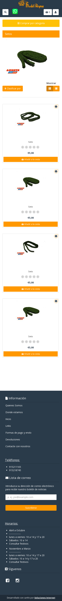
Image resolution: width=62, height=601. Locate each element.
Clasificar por (13, 88)
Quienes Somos (13, 405)
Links (8, 425)
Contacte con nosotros (17, 446)
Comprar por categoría (31, 23)
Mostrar (51, 83)
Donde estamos (14, 412)
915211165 (15, 466)
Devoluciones (12, 439)
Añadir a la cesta (30, 159)
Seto (30, 141)
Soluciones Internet (44, 597)
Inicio (8, 419)
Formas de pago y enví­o (18, 432)
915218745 (15, 470)
